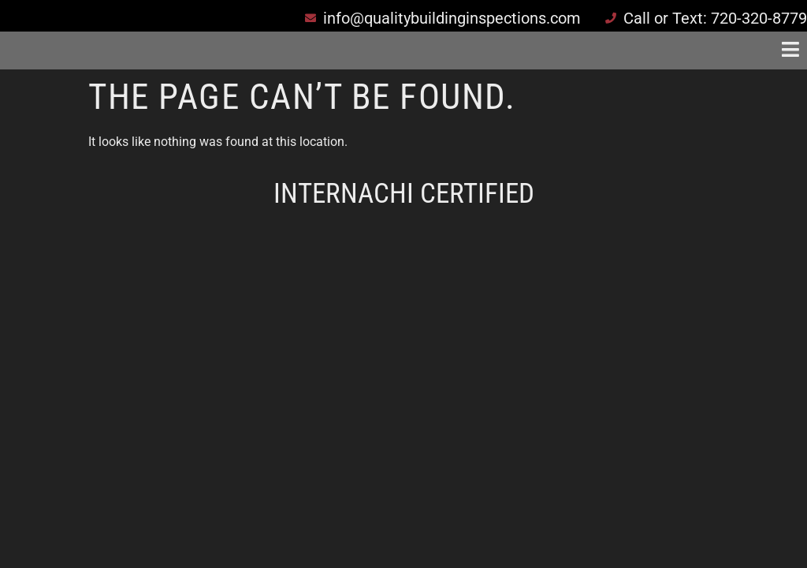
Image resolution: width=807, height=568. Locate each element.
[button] (565, 50)
